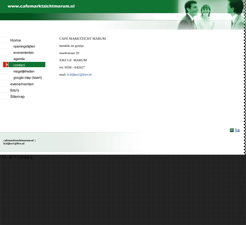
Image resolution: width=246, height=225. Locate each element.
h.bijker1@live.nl (79, 74)
